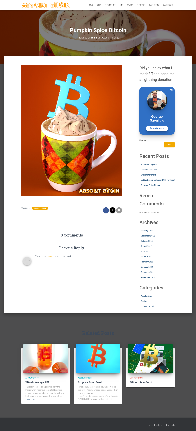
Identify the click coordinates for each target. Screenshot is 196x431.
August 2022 (146, 246)
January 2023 (147, 230)
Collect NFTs (110, 5)
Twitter (121, 5)
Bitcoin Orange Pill (149, 164)
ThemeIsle (170, 425)
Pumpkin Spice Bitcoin (150, 185)
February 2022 (147, 262)
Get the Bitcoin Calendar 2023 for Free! (158, 180)
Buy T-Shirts (154, 5)
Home (91, 5)
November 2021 (148, 277)
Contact (141, 5)
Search (142, 140)
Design (144, 301)
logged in (50, 256)
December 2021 (148, 272)
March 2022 (146, 256)
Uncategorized (147, 306)
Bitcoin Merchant (148, 175)
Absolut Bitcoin (40, 208)
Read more (30, 399)
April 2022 (145, 251)
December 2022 (148, 236)
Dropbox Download (149, 170)
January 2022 (147, 267)
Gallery (130, 5)
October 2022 (147, 241)
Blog (99, 5)
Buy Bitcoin (168, 5)
